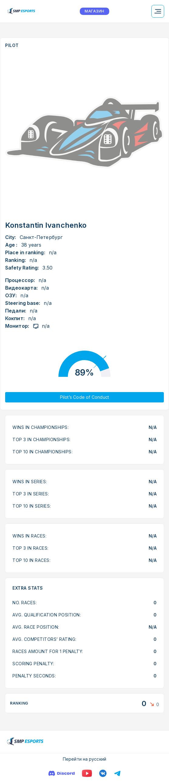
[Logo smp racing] (21, 11)
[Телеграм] (117, 773)
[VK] (102, 773)
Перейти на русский (84, 759)
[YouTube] (87, 773)
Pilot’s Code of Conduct (84, 397)
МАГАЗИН (94, 11)
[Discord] (61, 773)
